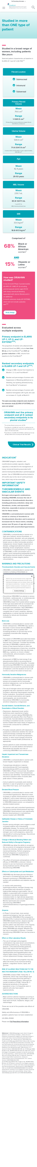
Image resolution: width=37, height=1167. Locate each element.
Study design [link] (10, 312)
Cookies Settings (19, 590)
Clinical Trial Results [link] (22, 445)
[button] (33, 7)
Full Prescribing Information (19, 1021)
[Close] (32, 576)
